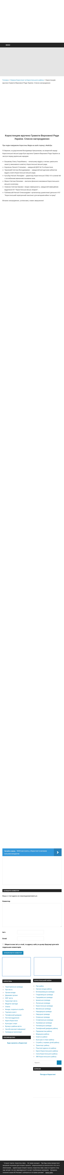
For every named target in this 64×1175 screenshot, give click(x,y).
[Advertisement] (33, 26)
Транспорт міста (11, 1001)
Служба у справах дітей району (47, 1042)
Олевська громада (43, 1017)
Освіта (7, 1007)
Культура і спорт (11, 1023)
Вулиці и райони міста (13, 1026)
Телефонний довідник (13, 1015)
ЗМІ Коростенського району (46, 1057)
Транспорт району (42, 1045)
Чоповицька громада (43, 1026)
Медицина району (42, 1034)
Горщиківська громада (44, 997)
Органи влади (10, 992)
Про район (40, 986)
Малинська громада (43, 1009)
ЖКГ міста (9, 998)
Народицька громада (44, 1011)
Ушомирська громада (44, 1023)
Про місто (8, 990)
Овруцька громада (43, 1014)
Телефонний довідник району (47, 1028)
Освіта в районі (41, 1037)
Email (4, 938)
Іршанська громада (43, 1000)
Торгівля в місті (10, 1012)
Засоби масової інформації (15, 1029)
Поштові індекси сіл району (46, 1048)
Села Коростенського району (46, 1054)
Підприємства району (44, 1031)
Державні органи (11, 995)
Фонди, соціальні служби (14, 1009)
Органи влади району (44, 989)
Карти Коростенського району (47, 1051)
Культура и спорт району (45, 1040)
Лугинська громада (43, 1003)
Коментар (6, 901)
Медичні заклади (11, 1004)
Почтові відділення (12, 1018)
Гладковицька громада (44, 995)
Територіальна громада (14, 987)
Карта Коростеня (11, 1021)
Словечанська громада (44, 1020)
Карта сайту (49, 1172)
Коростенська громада (44, 1006)
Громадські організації (13, 1032)
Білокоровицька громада (45, 992)
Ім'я (3, 932)
